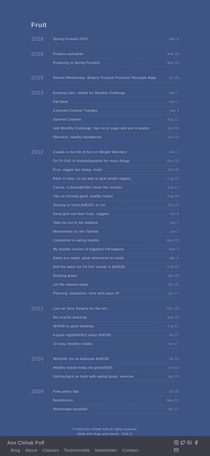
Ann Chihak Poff (25, 443)
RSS (127, 433)
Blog (15, 450)
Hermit (114, 433)
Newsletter (106, 450)
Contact (130, 450)
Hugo (98, 433)
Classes (50, 450)
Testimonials (77, 450)
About (31, 450)
